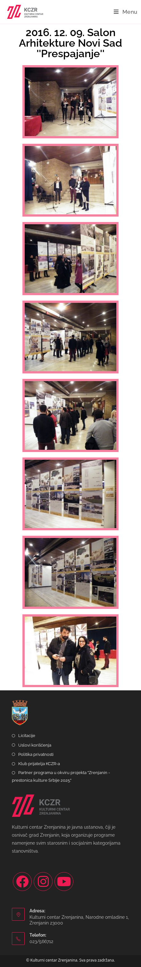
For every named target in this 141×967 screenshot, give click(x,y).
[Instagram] (43, 881)
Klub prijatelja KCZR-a (39, 763)
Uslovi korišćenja (34, 745)
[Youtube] (63, 881)
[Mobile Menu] (125, 12)
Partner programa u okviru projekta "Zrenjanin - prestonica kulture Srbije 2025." (61, 776)
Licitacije (26, 735)
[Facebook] (22, 881)
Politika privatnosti (36, 754)
